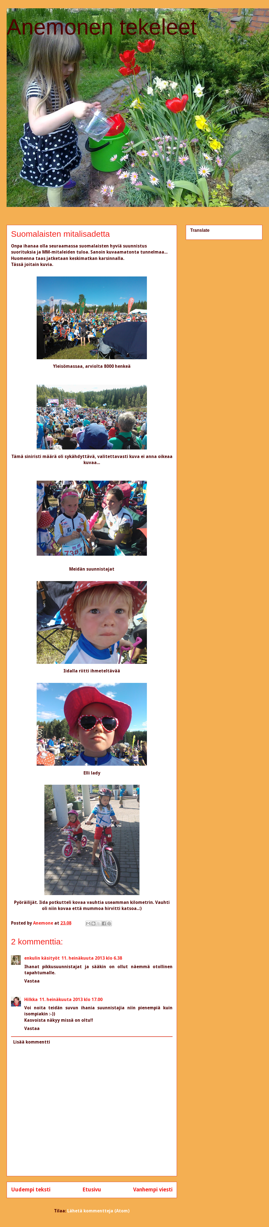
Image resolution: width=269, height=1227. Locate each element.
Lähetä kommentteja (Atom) (98, 1210)
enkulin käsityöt (42, 958)
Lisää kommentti (31, 1042)
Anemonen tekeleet (102, 27)
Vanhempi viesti (153, 1189)
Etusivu (91, 1189)
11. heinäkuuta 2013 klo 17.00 (71, 999)
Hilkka (31, 999)
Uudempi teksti (30, 1189)
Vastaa (32, 981)
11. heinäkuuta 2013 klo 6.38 (91, 958)
